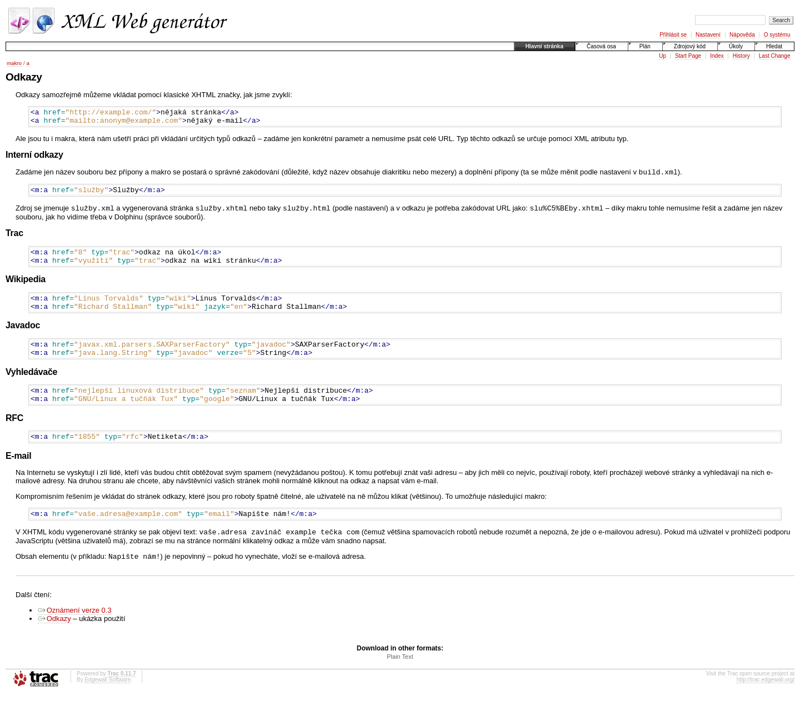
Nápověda (742, 35)
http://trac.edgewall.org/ (765, 706)
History (741, 56)
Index (716, 56)
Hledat (774, 46)
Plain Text (400, 682)
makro (14, 63)
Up (662, 56)
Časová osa (601, 46)
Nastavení (708, 35)
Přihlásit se (673, 35)
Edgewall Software (107, 706)
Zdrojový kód (690, 46)
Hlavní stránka (544, 46)
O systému (777, 35)
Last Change (775, 56)
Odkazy (54, 644)
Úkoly (736, 46)
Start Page (688, 56)
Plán (645, 46)
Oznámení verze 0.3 (75, 636)
